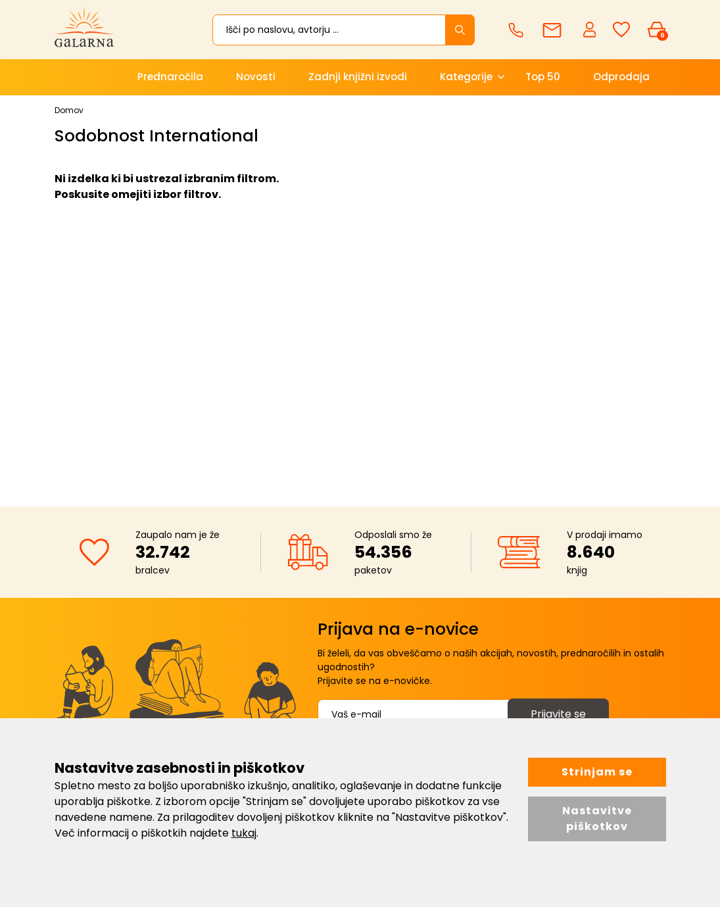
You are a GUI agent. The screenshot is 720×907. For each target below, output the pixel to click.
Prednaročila (170, 77)
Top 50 (542, 77)
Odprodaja (621, 77)
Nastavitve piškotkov (597, 818)
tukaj (243, 833)
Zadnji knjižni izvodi (357, 77)
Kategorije (466, 77)
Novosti (256, 77)
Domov (69, 110)
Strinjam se (597, 771)
